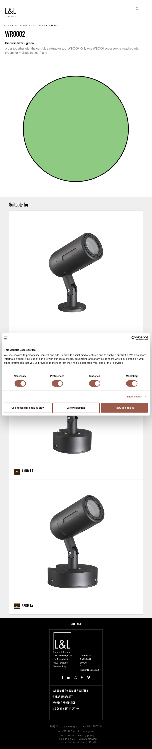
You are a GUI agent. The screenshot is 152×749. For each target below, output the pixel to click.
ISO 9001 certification (66, 708)
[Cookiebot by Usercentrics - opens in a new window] (130, 338)
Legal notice (67, 735)
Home (7, 26)
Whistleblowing (87, 739)
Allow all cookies (124, 407)
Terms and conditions (72, 742)
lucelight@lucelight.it (89, 670)
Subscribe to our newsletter (70, 690)
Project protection (64, 702)
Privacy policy (86, 735)
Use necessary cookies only (28, 407)
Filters (40, 26)
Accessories (23, 26)
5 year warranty (63, 696)
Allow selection (76, 407)
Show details (134, 396)
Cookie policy (67, 739)
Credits (93, 742)
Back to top (76, 624)
